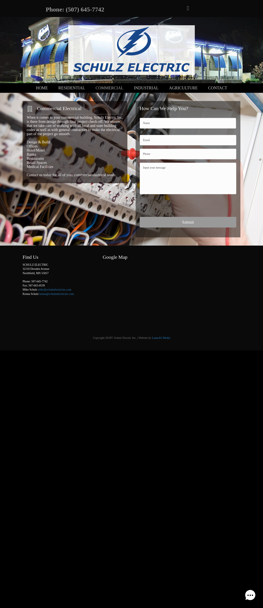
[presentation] (171, 206)
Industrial (146, 88)
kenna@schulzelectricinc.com (56, 293)
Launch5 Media (161, 337)
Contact (217, 88)
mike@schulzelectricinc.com (55, 289)
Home (42, 88)
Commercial (109, 88)
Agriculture (183, 88)
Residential (71, 88)
